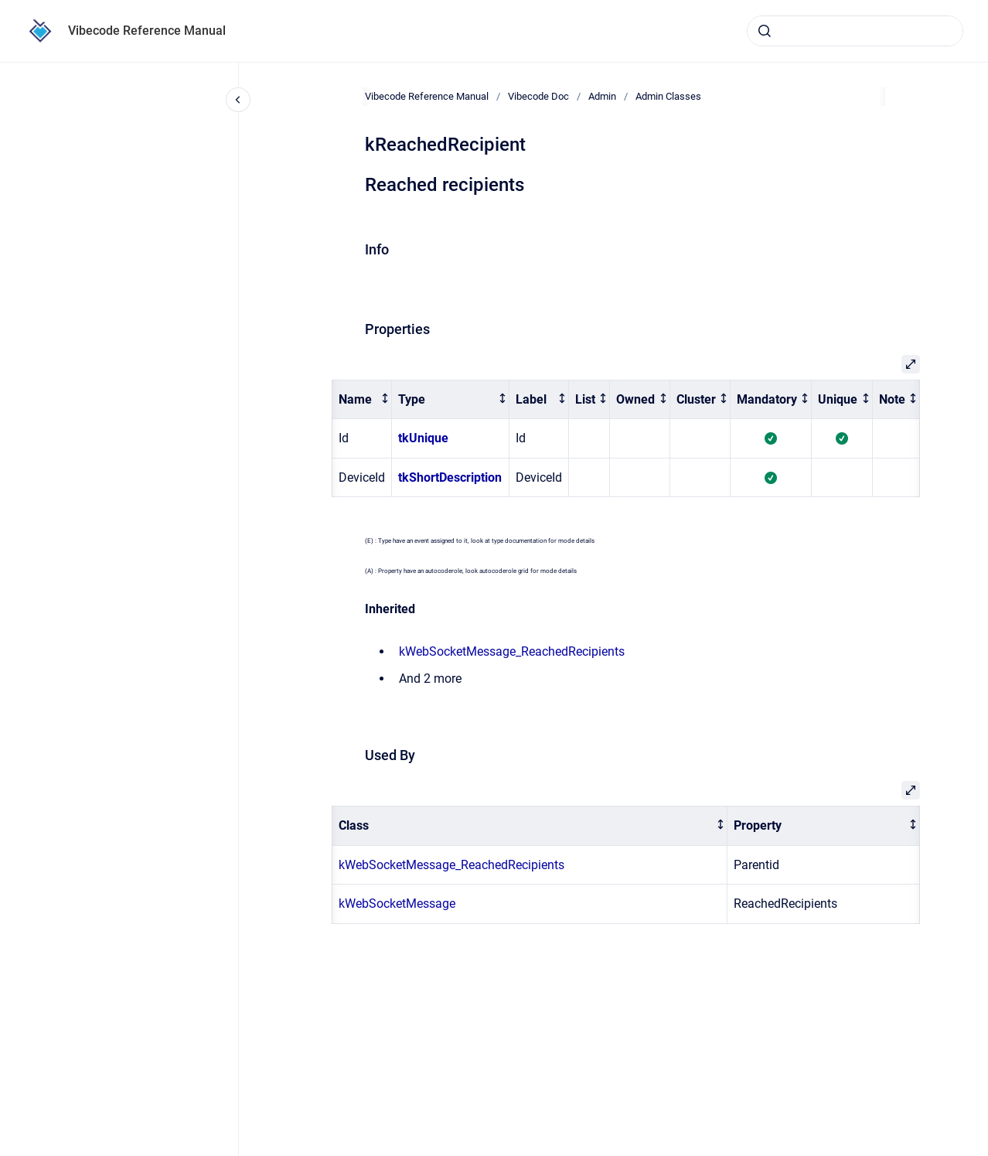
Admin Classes (668, 96)
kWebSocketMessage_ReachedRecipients (512, 651)
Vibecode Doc (538, 96)
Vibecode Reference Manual (147, 30)
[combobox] (855, 31)
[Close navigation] (238, 99)
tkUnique (423, 438)
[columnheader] (362, 399)
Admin (602, 96)
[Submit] (764, 31)
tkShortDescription (450, 477)
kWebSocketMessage (397, 903)
